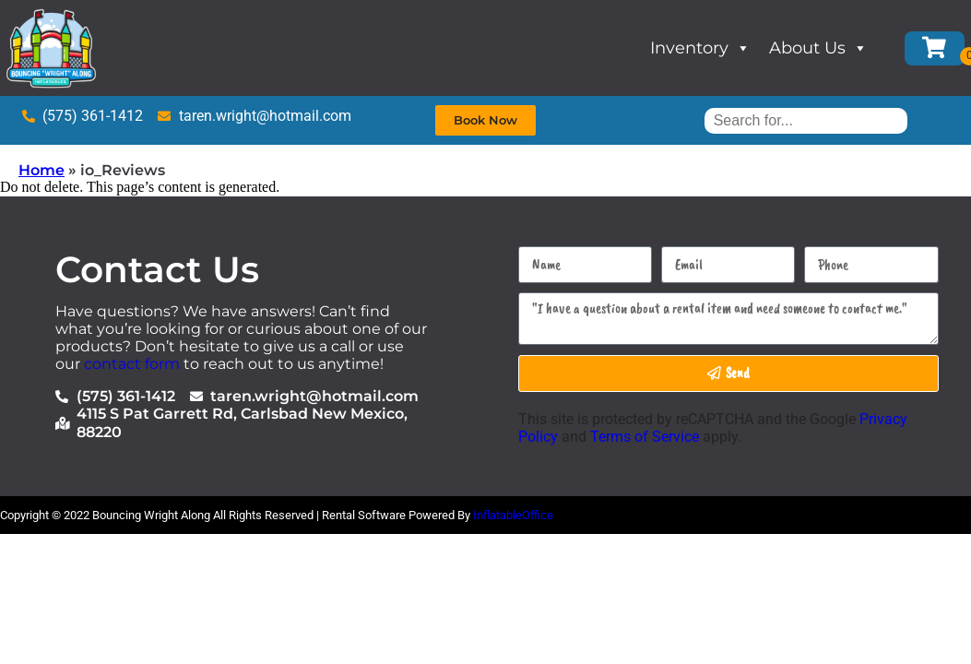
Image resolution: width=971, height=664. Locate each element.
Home (41, 170)
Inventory (700, 48)
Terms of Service (644, 436)
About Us (818, 48)
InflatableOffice (513, 515)
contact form (132, 364)
